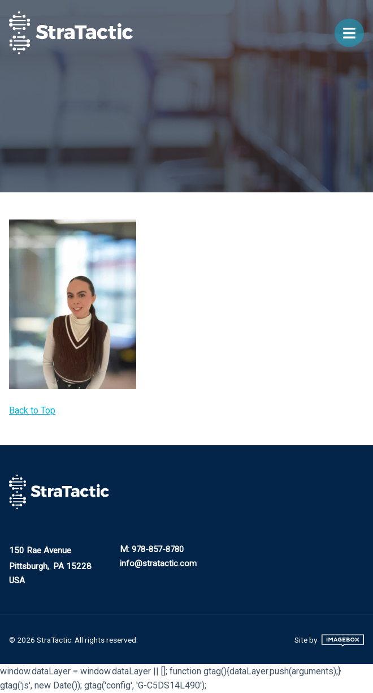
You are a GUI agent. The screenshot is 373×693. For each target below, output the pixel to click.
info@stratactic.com (158, 563)
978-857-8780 (158, 549)
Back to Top (32, 410)
